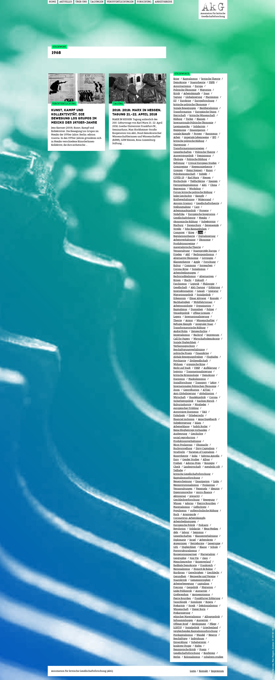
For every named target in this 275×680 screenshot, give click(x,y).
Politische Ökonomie (184, 89)
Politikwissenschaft (184, 173)
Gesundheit (179, 576)
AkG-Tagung (198, 287)
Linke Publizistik (182, 590)
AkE (187, 254)
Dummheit (197, 309)
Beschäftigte (180, 638)
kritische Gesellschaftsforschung (191, 474)
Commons (190, 265)
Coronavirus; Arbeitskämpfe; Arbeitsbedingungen (189, 519)
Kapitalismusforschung (186, 477)
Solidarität (199, 126)
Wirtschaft (179, 397)
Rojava (209, 602)
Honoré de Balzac (203, 569)
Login (193, 671)
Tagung (177, 97)
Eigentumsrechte (182, 492)
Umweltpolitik (181, 313)
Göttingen (207, 258)
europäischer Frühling (186, 408)
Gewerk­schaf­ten (182, 536)
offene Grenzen (201, 313)
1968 (200, 232)
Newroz (213, 635)
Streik (191, 605)
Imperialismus (181, 334)
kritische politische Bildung (188, 140)
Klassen (201, 119)
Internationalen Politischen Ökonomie (194, 386)
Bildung (177, 119)
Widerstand (204, 199)
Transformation (182, 111)
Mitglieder (200, 404)
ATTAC (206, 389)
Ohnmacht (202, 444)
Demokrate (208, 375)
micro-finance (204, 492)
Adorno (189, 503)
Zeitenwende (212, 225)
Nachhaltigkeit (181, 302)
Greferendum (180, 594)
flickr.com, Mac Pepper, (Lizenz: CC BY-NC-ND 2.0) (272, 648)
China (213, 185)
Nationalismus (181, 569)
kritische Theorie (210, 78)
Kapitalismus (190, 78)
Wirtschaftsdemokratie (206, 338)
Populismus (180, 510)
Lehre (213, 382)
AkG (204, 185)
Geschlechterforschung (186, 499)
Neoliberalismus (209, 108)
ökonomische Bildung (185, 221)
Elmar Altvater (197, 298)
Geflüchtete (199, 507)
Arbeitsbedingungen (184, 272)
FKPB (212, 82)
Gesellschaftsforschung (186, 653)
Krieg (191, 232)
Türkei (189, 119)
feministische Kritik (184, 649)
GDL (175, 547)
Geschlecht (213, 572)
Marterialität (208, 554)
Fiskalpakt (179, 415)
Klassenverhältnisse (206, 536)
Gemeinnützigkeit (200, 580)
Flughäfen (212, 356)
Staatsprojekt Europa (205, 250)
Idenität (215, 488)
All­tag (206, 459)
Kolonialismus (192, 656)
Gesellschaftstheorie (207, 203)
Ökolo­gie (178, 159)
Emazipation (202, 481)
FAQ (204, 411)
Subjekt (203, 173)
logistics (178, 371)
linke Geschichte (182, 195)
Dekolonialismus (208, 605)
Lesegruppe (214, 543)
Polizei (210, 309)
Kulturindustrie (182, 404)
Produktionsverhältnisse (187, 441)
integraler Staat (204, 324)
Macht (187, 280)
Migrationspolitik (183, 294)
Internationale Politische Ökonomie (193, 122)
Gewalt (201, 291)
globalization (206, 393)
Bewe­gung (209, 499)
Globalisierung (193, 97)
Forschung (210, 261)
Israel (192, 539)
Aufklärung (210, 367)
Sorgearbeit (206, 265)
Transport (201, 382)
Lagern (177, 316)
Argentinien (180, 543)
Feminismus (204, 155)
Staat (206, 93)
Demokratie (180, 82)
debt (175, 532)
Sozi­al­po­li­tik (204, 294)
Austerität (202, 620)
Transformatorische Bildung (189, 327)
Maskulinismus (197, 379)
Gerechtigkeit (195, 572)
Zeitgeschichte (199, 331)
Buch (176, 514)
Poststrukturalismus (185, 550)
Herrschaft (179, 115)
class (205, 558)
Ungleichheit (189, 547)
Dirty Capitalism (205, 448)
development (199, 623)
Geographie (179, 558)
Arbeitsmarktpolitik (184, 210)
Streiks (177, 228)
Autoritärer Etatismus (186, 411)
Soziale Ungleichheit (184, 342)
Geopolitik (192, 587)
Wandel (201, 635)
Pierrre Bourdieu (206, 503)
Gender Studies (190, 459)
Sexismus (198, 532)
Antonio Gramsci (182, 203)
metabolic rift (212, 466)
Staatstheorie (197, 82)
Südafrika (178, 214)
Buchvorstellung (182, 448)
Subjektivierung (182, 422)
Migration (205, 89)
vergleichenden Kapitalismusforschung (195, 631)
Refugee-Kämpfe (182, 324)
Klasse (203, 547)
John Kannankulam (196, 228)
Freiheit (177, 463)
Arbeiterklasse (181, 426)
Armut (189, 320)
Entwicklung (180, 642)
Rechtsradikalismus (184, 276)
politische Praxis (182, 353)
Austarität (201, 590)
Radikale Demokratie (185, 565)
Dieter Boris (198, 609)
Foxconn (178, 587)
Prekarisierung (181, 612)
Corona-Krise (180, 269)
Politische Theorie (205, 152)
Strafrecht (179, 452)
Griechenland (210, 627)
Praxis (202, 649)
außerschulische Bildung (204, 510)
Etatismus (179, 379)
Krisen (177, 280)
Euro (176, 459)
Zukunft (199, 280)
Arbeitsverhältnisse (184, 239)
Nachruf (198, 334)
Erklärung (214, 287)
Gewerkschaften (182, 152)
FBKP (197, 367)
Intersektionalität (183, 291)
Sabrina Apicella (210, 455)
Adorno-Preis (193, 463)
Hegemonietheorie (202, 166)
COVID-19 (178, 177)
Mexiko (203, 217)
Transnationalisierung (199, 371)
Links (216, 481)
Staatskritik (180, 580)
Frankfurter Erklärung (207, 598)
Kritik (176, 93)
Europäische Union (205, 111)
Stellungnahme (182, 206)
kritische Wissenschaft (202, 115)
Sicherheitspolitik (183, 400)
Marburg (178, 225)
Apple (197, 261)
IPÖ (214, 137)
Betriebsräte (197, 543)
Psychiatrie (179, 360)
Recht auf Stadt (182, 367)
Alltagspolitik (212, 616)
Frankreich (206, 565)
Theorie (177, 320)
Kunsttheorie (180, 455)
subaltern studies (213, 656)
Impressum (212, 334)
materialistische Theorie (187, 247)
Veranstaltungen (182, 488)
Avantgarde (189, 514)
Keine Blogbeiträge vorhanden (190, 430)
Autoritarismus (182, 86)
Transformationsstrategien (188, 148)
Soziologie (196, 602)
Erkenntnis (179, 298)
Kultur (177, 265)
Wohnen (178, 364)
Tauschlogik (180, 602)
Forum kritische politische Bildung (192, 192)
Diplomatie (179, 539)
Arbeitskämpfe (192, 93)
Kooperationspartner (185, 554)
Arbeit (176, 137)
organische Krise (195, 364)
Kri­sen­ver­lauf (203, 561)
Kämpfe (199, 195)
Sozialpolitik (192, 627)
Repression (179, 188)
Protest (198, 133)
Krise (176, 78)
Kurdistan (179, 572)
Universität (179, 144)
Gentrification (191, 389)
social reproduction (184, 437)
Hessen (207, 177)
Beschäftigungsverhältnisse (189, 349)
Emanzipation (197, 130)
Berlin (176, 656)
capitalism (203, 583)
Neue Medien (211, 528)
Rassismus (211, 133)
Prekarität (179, 605)
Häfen (198, 645)
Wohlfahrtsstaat (203, 302)
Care (196, 206)
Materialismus (181, 507)
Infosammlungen (183, 620)
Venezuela (201, 488)
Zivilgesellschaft (199, 360)
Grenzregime (180, 166)
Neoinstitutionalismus (186, 485)
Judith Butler (200, 426)
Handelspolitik (197, 397)
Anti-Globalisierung (184, 393)
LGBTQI (177, 627)
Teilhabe (178, 470)
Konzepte (209, 463)
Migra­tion (207, 587)
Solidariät (194, 528)
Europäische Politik (184, 525)
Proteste (204, 210)
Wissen (177, 503)
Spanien (213, 181)
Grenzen (178, 170)
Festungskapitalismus (185, 185)
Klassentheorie (181, 261)
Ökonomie (204, 239)
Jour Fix (194, 558)
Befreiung (178, 163)
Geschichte (197, 433)
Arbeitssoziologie (182, 305)
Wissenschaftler (206, 320)
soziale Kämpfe (181, 133)
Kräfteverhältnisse (183, 199)
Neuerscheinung (182, 481)
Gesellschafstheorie (184, 217)
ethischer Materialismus (187, 616)
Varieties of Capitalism (201, 452)
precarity (194, 496)
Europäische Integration (201, 214)
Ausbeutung (180, 433)
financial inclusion (183, 419)
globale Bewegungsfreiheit (188, 356)
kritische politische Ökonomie (190, 104)
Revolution (179, 528)
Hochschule (180, 181)
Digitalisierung (206, 236)
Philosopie (208, 283)
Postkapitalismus (183, 635)
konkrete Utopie (182, 645)
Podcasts (203, 525)
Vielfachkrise (197, 181)
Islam (198, 422)
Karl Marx (193, 177)
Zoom (176, 389)
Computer (179, 232)
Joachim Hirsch (205, 400)
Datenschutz (194, 225)
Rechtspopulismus (203, 254)
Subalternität (198, 642)
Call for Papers (181, 338)
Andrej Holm (180, 331)
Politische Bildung (197, 159)
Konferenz (209, 653)
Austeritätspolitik (183, 155)
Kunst (209, 170)
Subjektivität (208, 221)
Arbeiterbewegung (183, 583)
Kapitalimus (180, 309)
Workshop (195, 188)
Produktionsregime (184, 243)
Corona (213, 397)
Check (176, 466)
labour (185, 532)
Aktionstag (179, 496)
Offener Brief (180, 623)
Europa (199, 86)
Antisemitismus (201, 594)
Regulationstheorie (184, 236)
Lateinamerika (181, 126)
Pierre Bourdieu (182, 598)
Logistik (194, 283)
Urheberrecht (196, 415)
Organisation (203, 305)
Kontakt (214, 298)
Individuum (197, 638)
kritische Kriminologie (186, 375)
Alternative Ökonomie (185, 258)
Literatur (213, 291)
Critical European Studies (202, 163)
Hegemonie (179, 130)
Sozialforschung (182, 382)
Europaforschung (204, 100)
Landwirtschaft (192, 466)
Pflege (213, 623)
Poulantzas (208, 485)
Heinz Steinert (194, 170)
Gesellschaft (180, 287)
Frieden (177, 254)
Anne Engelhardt (207, 419)
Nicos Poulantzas (182, 444)
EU (174, 100)
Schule (214, 547)
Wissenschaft (180, 609)
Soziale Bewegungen (184, 108)
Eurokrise (185, 100)
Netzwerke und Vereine (202, 576)
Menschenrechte (182, 561)
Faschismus (180, 283)
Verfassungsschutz (184, 346)
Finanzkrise (202, 353)
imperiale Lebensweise (196, 137)
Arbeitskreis (206, 539)
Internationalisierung (197, 316)
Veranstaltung (181, 250)
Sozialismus (198, 269)
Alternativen (206, 276)
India (194, 455)
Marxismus (212, 97)
